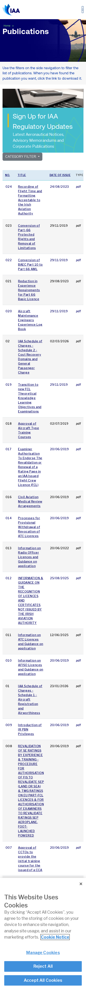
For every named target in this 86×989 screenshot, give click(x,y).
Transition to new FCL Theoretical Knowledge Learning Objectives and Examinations (29, 398)
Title (22, 175)
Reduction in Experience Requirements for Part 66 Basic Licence (29, 290)
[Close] (81, 884)
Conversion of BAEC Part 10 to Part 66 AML (30, 264)
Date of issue (60, 175)
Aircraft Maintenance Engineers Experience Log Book (30, 320)
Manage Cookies (43, 953)
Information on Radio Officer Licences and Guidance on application (29, 557)
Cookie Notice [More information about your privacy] (55, 937)
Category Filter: (21, 157)
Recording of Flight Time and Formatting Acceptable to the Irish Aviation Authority (30, 200)
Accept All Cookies (43, 980)
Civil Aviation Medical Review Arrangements (30, 501)
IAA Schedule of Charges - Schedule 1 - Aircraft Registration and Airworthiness (30, 699)
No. (7, 175)
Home (7, 25)
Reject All (43, 966)
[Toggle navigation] (82, 9)
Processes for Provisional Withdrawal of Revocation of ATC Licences (29, 527)
